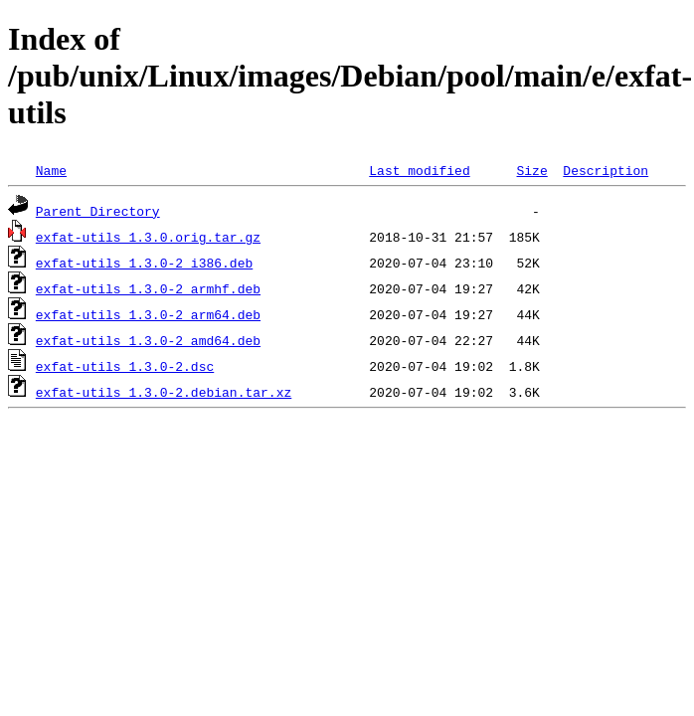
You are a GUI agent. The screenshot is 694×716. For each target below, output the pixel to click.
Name (51, 170)
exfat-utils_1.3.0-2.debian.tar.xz (163, 392)
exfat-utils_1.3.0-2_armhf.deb (148, 288)
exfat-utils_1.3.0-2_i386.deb (144, 262)
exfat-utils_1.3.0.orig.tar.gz (148, 237)
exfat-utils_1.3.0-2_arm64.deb (148, 314)
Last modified (419, 170)
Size (531, 170)
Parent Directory (98, 211)
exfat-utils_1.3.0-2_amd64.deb (148, 340)
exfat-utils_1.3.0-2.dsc (125, 366)
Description (605, 170)
